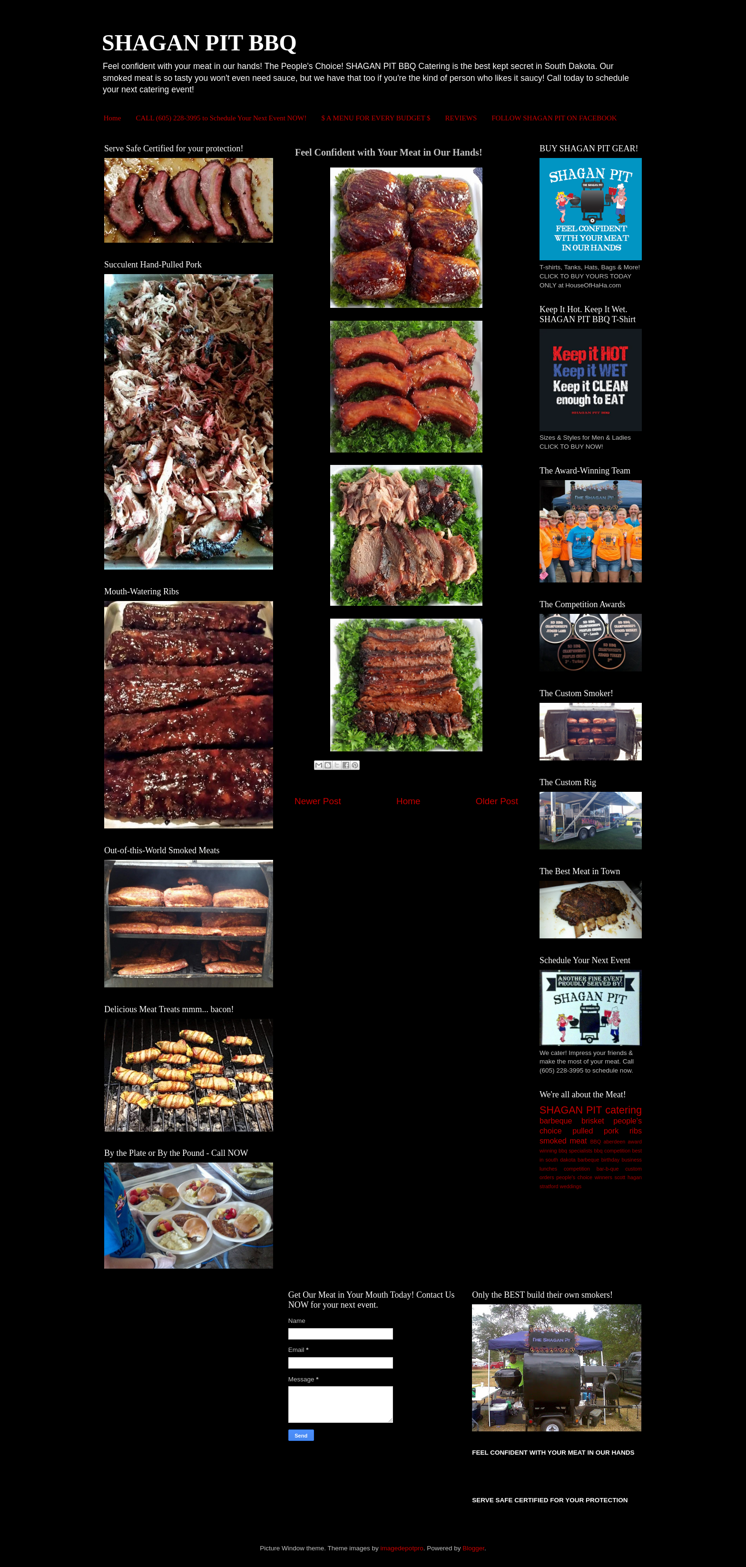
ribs (635, 1130)
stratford (549, 1186)
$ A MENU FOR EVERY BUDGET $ (375, 118)
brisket (592, 1120)
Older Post (497, 801)
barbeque (556, 1120)
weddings (571, 1186)
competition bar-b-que (591, 1169)
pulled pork (595, 1130)
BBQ (595, 1141)
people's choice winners (584, 1177)
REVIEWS (461, 118)
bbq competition (612, 1150)
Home (112, 118)
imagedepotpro (402, 1548)
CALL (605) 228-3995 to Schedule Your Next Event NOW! (221, 118)
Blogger (473, 1548)
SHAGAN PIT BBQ (199, 42)
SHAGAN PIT (571, 1110)
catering (623, 1110)
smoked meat (563, 1140)
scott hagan (628, 1177)
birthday (610, 1160)
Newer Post (317, 801)
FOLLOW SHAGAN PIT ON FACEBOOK (554, 118)
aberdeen (615, 1141)
